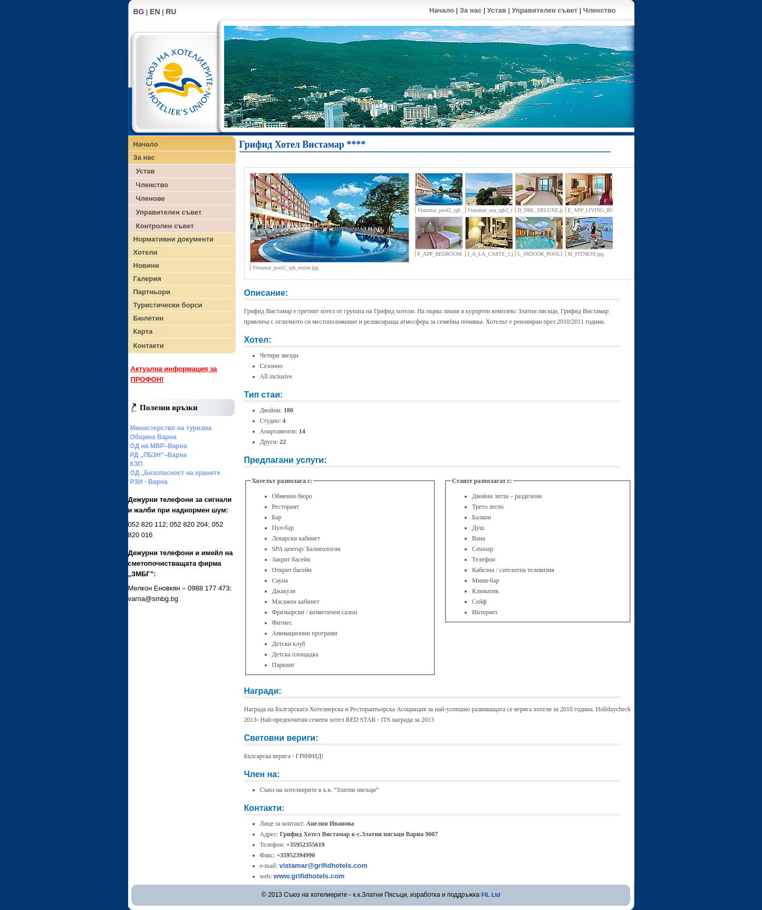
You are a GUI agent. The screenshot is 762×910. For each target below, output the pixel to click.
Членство (599, 10)
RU (171, 11)
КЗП (136, 464)
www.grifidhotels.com (309, 876)
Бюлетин (148, 318)
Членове (150, 198)
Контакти (148, 346)
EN (155, 11)
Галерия (147, 279)
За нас (470, 10)
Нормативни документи (173, 239)
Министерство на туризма (171, 428)
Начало (441, 10)
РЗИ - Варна (149, 482)
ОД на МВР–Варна (158, 446)
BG (138, 11)
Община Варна (153, 437)
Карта (143, 331)
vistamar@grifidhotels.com (323, 865)
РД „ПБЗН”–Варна (158, 455)
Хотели (145, 252)
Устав (496, 10)
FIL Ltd (490, 895)
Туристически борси (167, 305)
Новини (146, 265)
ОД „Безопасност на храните (175, 473)
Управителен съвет (544, 10)
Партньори (151, 292)
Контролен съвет (165, 226)
